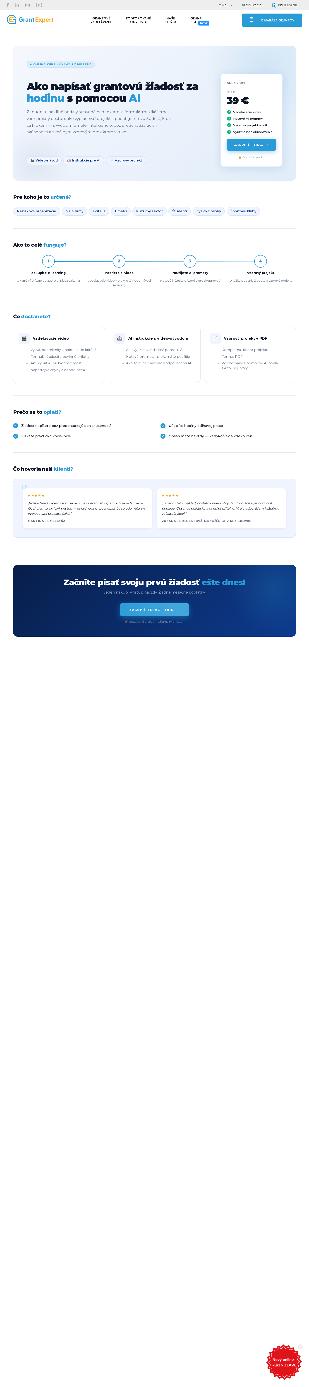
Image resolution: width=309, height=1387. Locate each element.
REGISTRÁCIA (252, 5)
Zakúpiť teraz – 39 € (154, 610)
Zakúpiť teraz (251, 144)
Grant (195, 19)
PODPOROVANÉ (138, 19)
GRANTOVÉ (101, 19)
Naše (171, 19)
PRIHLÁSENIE (285, 5)
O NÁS (224, 5)
